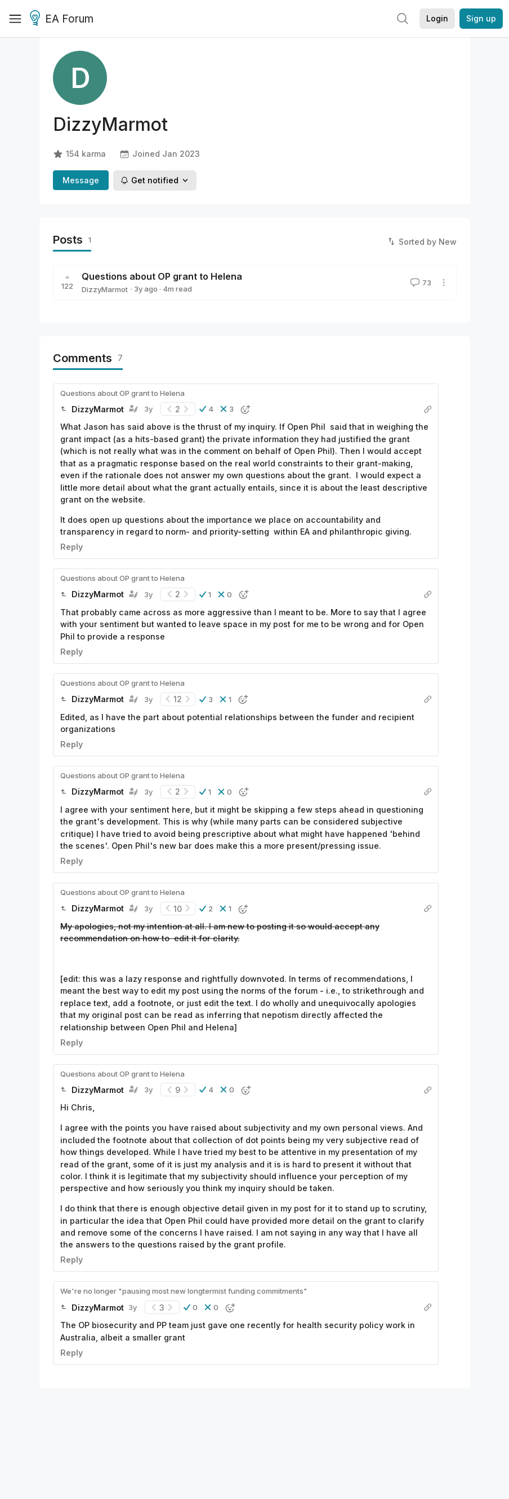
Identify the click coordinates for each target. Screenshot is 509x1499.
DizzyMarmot (105, 289)
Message (80, 180)
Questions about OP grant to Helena (162, 276)
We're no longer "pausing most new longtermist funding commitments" (183, 1290)
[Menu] (15, 18)
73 (419, 282)
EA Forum (63, 19)
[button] (206, 409)
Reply (71, 547)
